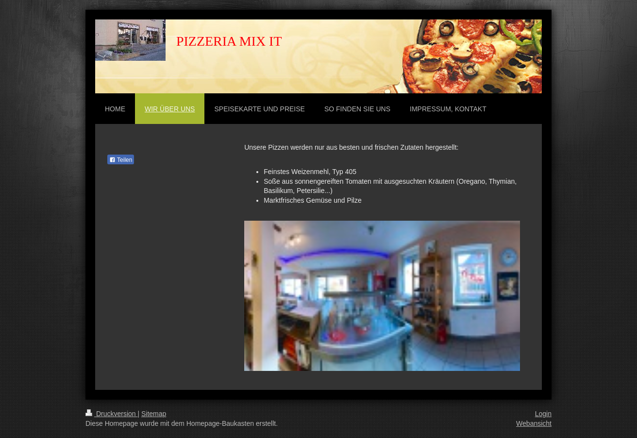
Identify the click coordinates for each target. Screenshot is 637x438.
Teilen (120, 160)
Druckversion (111, 414)
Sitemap (153, 414)
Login (543, 414)
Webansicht (534, 423)
